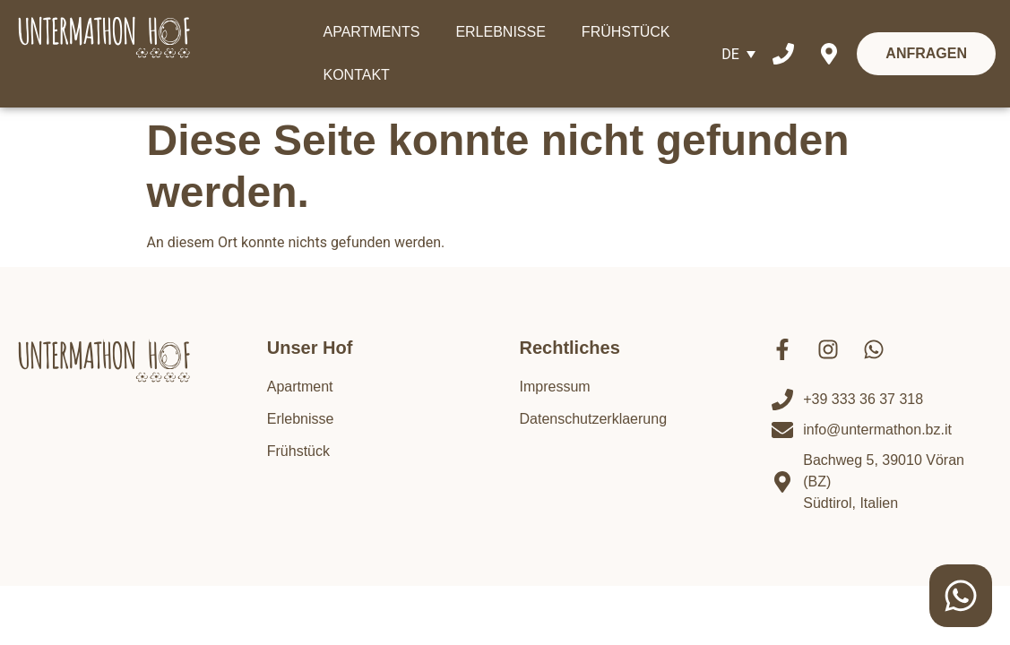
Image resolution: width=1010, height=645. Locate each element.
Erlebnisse (300, 418)
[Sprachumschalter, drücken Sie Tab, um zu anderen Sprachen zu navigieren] (738, 54)
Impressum (555, 386)
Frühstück (298, 451)
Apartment (300, 386)
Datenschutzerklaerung (594, 418)
